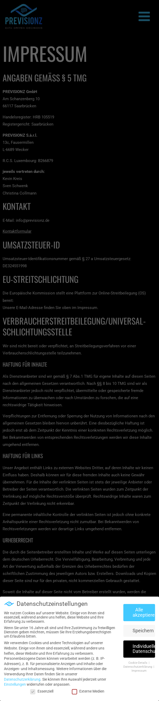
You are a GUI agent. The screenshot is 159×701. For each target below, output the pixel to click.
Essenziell (41, 689)
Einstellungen (15, 683)
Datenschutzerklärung (22, 677)
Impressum (139, 669)
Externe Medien (88, 689)
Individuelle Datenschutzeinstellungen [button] (144, 647)
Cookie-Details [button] (138, 661)
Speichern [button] (143, 628)
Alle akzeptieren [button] (144, 611)
